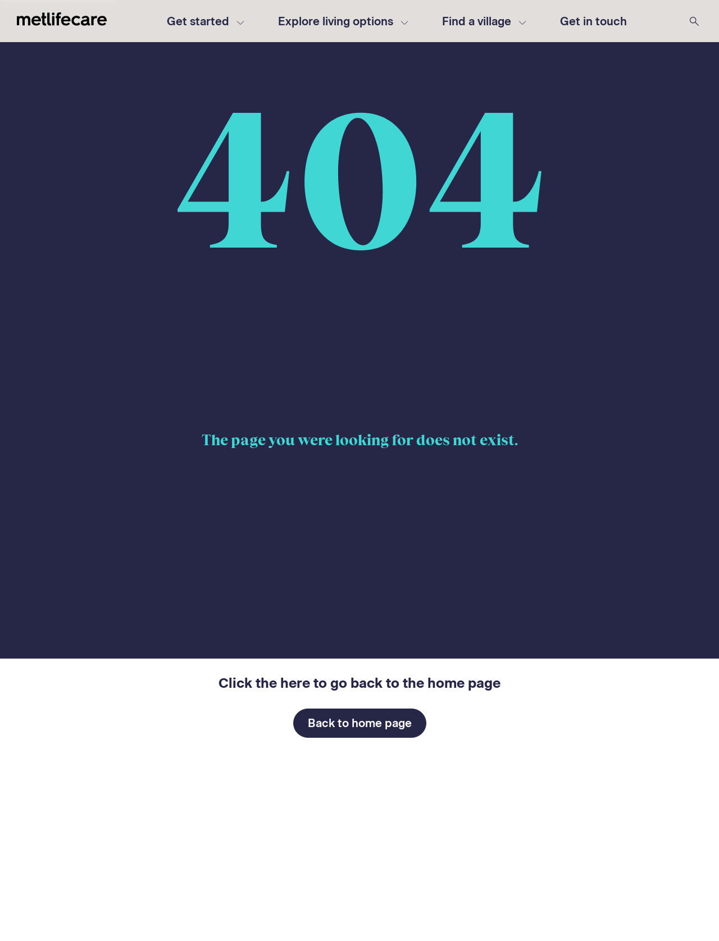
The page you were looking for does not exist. (360, 440)
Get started (205, 21)
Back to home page (360, 723)
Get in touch (593, 21)
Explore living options (343, 21)
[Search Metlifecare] (694, 21)
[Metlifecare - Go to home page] (62, 21)
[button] (593, 21)
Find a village (484, 21)
